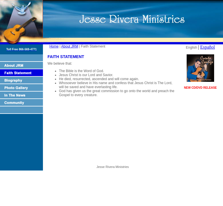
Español (207, 47)
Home (54, 46)
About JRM (69, 46)
